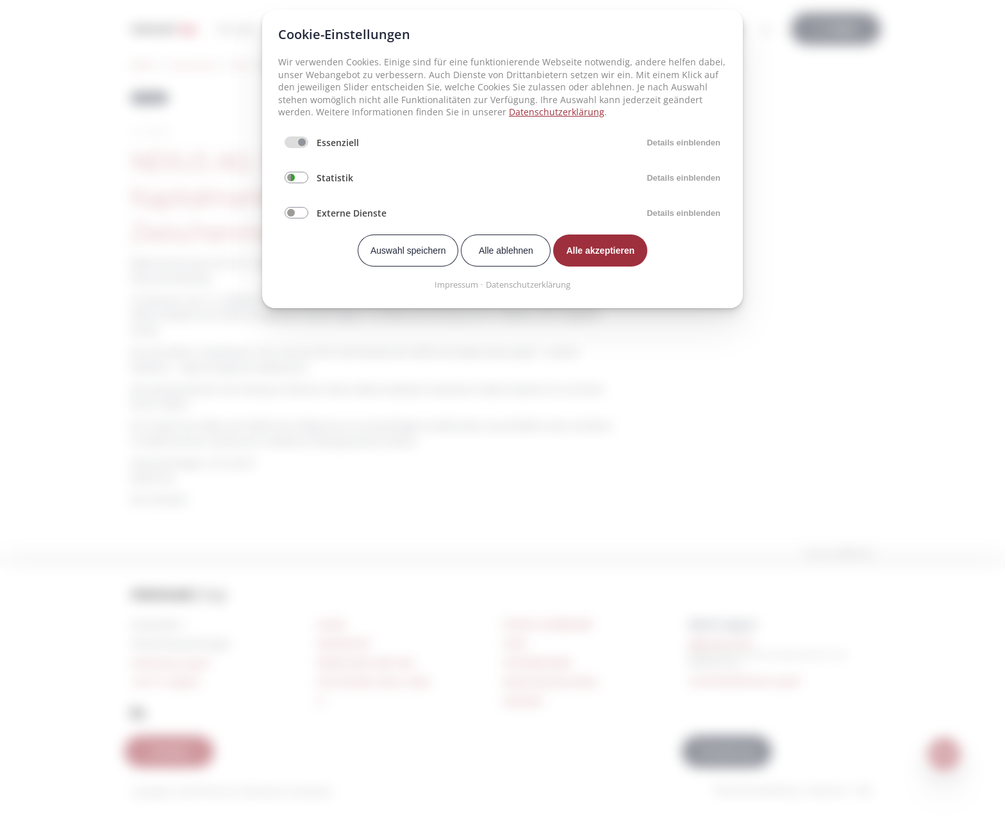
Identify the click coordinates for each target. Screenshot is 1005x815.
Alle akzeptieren (600, 250)
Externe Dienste (351, 213)
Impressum (456, 284)
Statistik (335, 178)
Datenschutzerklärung (556, 112)
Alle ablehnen (506, 250)
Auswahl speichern (408, 250)
